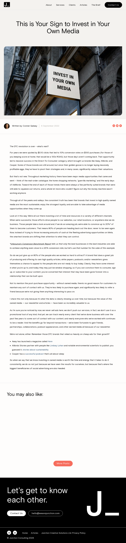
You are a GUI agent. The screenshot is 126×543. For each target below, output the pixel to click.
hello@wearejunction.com (46, 513)
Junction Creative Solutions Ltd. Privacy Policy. (63, 533)
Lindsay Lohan (56, 345)
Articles (34, 533)
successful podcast (34, 354)
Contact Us (113, 5)
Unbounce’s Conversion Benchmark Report (31, 244)
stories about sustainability (35, 349)
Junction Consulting (7, 4)
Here (50, 341)
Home (25, 533)
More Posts (63, 463)
